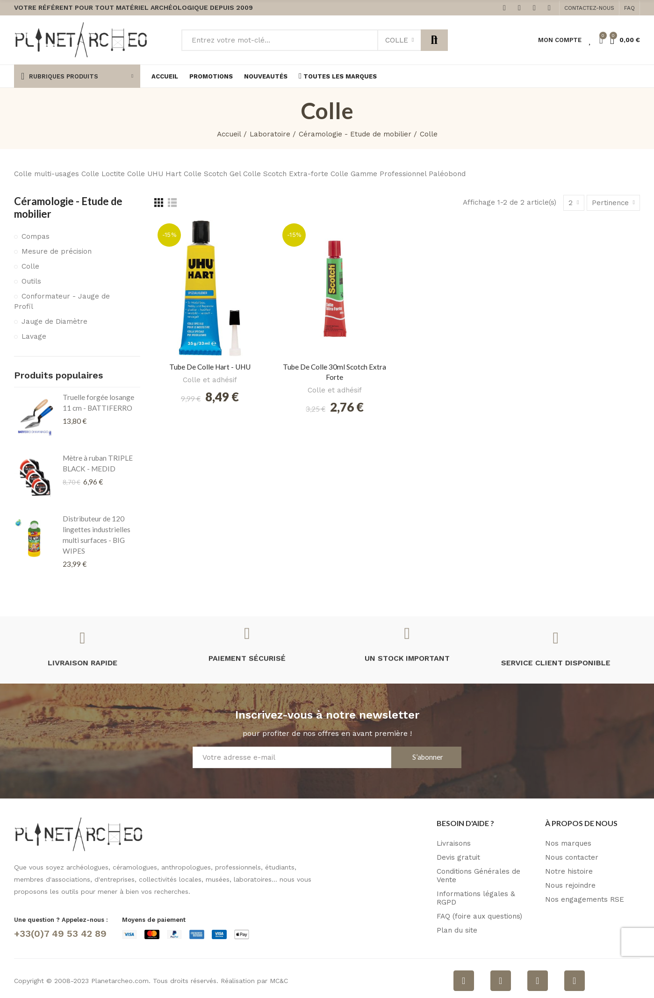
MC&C (279, 980)
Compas (36, 236)
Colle (396, 40)
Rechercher (434, 40)
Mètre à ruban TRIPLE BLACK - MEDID (98, 463)
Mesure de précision (57, 251)
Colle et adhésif (210, 380)
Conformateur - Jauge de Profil (62, 301)
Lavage (34, 336)
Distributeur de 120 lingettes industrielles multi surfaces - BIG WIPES (96, 534)
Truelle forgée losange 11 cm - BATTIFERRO (98, 402)
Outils (31, 281)
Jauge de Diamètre (54, 321)
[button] (589, 7)
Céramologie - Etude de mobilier (68, 207)
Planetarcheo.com (120, 980)
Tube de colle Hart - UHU (210, 367)
